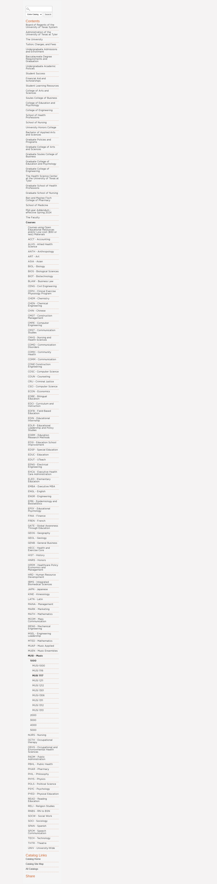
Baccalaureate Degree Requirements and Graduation (39, 59)
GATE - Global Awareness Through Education (43, 527)
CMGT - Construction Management (40, 317)
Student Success (35, 73)
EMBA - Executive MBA (41, 486)
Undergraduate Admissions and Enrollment (41, 50)
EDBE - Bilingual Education (37, 397)
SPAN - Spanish (37, 826)
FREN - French (36, 521)
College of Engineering (39, 110)
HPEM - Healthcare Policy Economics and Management (43, 567)
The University (34, 39)
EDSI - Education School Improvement (42, 443)
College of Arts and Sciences (37, 92)
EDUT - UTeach (37, 460)
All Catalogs (32, 869)
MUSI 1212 (38, 685)
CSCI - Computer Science (42, 386)
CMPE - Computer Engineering (38, 324)
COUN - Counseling (39, 376)
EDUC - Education (38, 455)
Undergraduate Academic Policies (41, 67)
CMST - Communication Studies (41, 331)
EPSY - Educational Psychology (39, 509)
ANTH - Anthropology (41, 251)
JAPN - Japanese (38, 589)
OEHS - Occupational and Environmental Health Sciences (42, 749)
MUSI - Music (35, 656)
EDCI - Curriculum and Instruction (41, 405)
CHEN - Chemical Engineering (38, 304)
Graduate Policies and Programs (38, 141)
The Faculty (33, 217)
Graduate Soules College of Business (42, 155)
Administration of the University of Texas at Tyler (42, 33)
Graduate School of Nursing (42, 193)
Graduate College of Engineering (37, 170)
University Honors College (41, 127)
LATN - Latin (35, 599)
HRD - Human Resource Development (42, 576)
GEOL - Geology (37, 538)
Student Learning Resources (42, 86)
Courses (30, 222)
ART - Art (33, 256)
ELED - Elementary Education (39, 480)
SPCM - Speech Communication (37, 832)
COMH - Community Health (39, 353)
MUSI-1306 (38, 695)
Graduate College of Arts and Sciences (40, 148)
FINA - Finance (37, 516)
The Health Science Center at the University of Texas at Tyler (42, 178)
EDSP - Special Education (43, 450)
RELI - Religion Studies (41, 806)
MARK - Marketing (38, 609)
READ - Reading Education (37, 800)
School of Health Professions (36, 116)
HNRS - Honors (37, 560)
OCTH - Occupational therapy (40, 741)
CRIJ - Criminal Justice (41, 381)
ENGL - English (36, 491)
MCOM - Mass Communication (37, 620)
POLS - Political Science (42, 784)
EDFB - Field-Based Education (39, 412)
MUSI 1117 (37, 675)
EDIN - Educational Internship (39, 419)
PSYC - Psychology (39, 789)
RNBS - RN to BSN (39, 811)
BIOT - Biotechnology (40, 276)
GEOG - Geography (39, 533)
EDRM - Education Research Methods (39, 436)
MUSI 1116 (37, 671)
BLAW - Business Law (40, 281)
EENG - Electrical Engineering (38, 465)
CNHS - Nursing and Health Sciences (39, 338)
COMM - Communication (42, 359)
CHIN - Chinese (37, 311)
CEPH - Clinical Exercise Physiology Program (42, 292)
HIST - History (36, 555)
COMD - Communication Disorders (42, 346)
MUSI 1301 (38, 690)
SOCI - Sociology (37, 821)
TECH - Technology (39, 838)
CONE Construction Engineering (39, 365)
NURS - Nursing (37, 735)
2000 (33, 715)
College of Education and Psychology (40, 104)
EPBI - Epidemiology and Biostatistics (42, 502)
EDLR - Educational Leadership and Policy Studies (41, 427)
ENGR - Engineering (39, 496)
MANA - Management (40, 604)
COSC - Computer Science (43, 372)
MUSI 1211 (37, 680)
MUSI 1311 (37, 700)
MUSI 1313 (38, 710)
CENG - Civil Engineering (42, 286)
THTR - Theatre (37, 843)
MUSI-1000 (38, 666)
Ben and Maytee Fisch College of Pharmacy (39, 199)
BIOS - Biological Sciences (43, 271)
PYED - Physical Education (43, 794)
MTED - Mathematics (40, 641)
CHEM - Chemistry (38, 298)
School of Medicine (37, 205)
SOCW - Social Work (40, 816)
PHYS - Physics (36, 779)
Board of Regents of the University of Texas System (41, 26)
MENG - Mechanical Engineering (39, 627)
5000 (33, 730)
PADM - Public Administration (36, 758)
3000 (33, 720)
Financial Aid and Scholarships (36, 79)
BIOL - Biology (36, 266)
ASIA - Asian (35, 261)
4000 (33, 725)
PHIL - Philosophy (38, 774)
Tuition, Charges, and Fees (41, 44)
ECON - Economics (39, 391)
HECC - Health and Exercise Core (39, 549)
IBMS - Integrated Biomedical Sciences (40, 583)
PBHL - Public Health (40, 764)
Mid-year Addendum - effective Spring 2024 (39, 211)
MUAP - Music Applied (41, 646)
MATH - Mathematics (40, 614)
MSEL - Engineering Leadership (39, 635)
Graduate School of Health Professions (41, 187)
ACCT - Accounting (39, 239)
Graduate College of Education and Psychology (41, 162)
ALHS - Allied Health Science (40, 245)
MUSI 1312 (38, 705)
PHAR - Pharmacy (38, 769)
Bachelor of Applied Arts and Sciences (40, 133)
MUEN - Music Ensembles (43, 651)
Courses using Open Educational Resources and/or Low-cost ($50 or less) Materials (42, 231)
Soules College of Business (41, 98)
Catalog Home (33, 859)
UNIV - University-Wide (41, 848)
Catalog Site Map (35, 864)
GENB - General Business (42, 543)
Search (48, 14)
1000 (33, 661)
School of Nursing (36, 122)
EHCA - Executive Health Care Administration (42, 473)
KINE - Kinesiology (39, 594)
